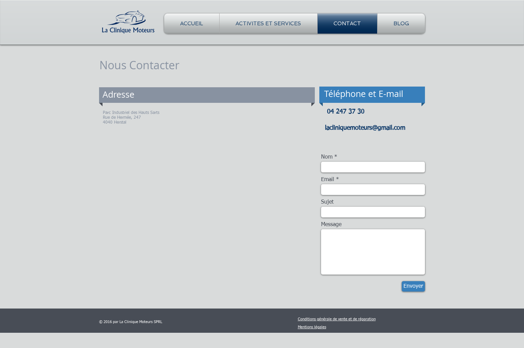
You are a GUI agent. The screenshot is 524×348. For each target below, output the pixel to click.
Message (331, 224)
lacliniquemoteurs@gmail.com (365, 128)
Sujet (327, 202)
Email (327, 179)
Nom (326, 157)
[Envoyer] (413, 286)
